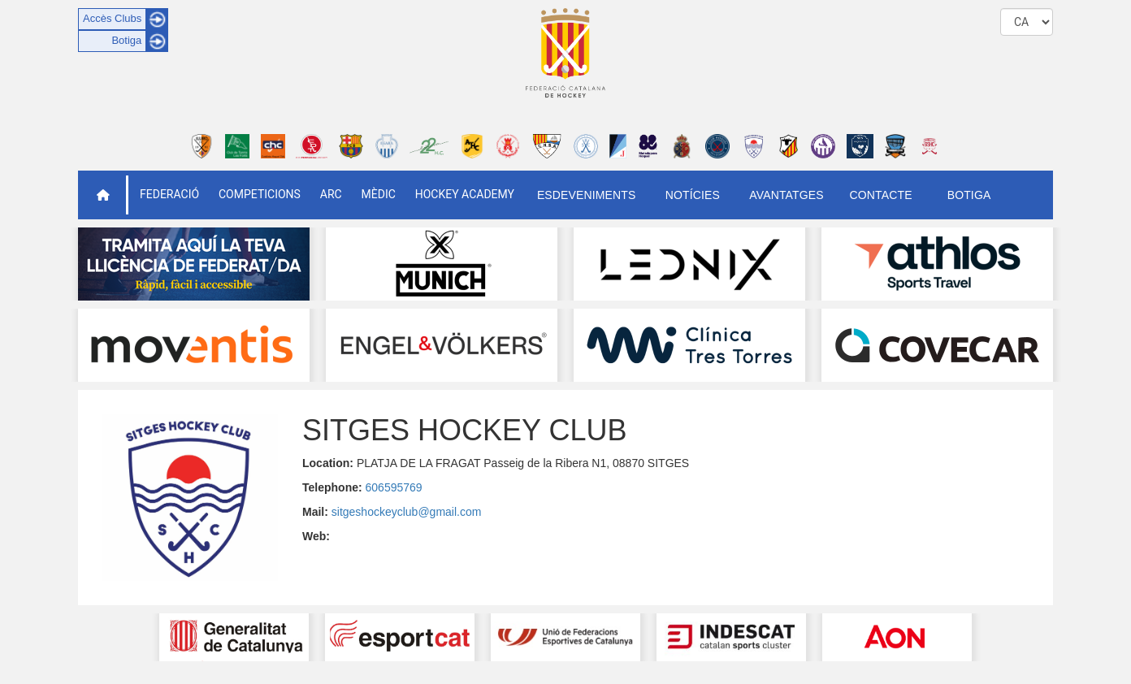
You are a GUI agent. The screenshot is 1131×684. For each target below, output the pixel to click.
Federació (169, 194)
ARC (331, 194)
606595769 (394, 487)
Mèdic (379, 194)
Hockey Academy (464, 194)
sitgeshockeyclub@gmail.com (407, 511)
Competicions (260, 194)
